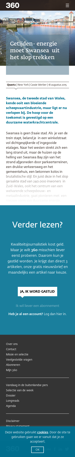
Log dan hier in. (55, 314)
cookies (42, 432)
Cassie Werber (38, 85)
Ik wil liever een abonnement (37, 306)
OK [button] (37, 450)
